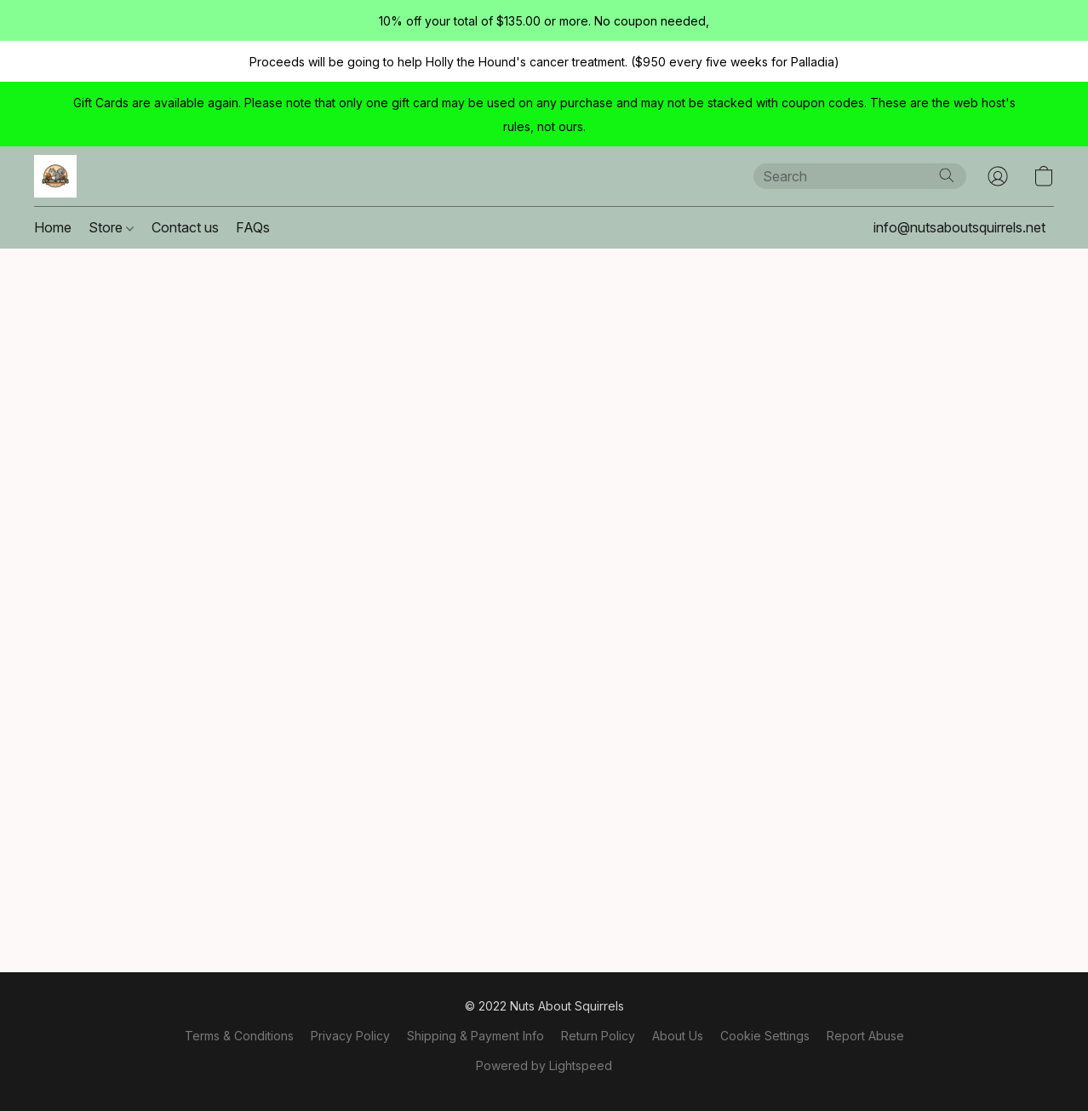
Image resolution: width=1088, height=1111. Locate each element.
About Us (677, 1035)
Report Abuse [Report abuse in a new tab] (865, 1035)
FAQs (253, 227)
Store (111, 227)
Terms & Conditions (239, 1035)
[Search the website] (946, 175)
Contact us (185, 227)
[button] (55, 176)
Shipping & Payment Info (475, 1035)
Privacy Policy (350, 1035)
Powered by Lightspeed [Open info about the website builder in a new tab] (544, 1065)
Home (53, 227)
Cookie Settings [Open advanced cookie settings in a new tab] (765, 1035)
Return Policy (598, 1035)
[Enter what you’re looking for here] (859, 176)
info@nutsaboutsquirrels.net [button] (959, 227)
